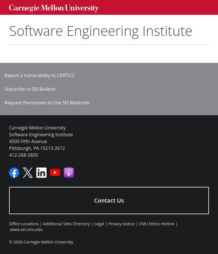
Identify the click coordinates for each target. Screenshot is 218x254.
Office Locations (24, 223)
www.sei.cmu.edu (26, 229)
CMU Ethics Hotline (156, 223)
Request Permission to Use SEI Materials (47, 103)
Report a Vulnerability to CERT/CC (40, 75)
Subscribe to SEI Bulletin (30, 89)
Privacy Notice (121, 223)
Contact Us (109, 200)
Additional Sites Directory (66, 223)
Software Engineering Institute (100, 30)
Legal (99, 223)
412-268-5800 (23, 155)
